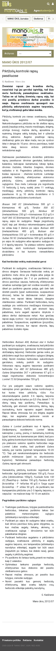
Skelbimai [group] (38, 18)
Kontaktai (38, 640)
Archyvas (9, 53)
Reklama (27, 640)
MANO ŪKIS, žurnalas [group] (18, 18)
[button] (2, 19)
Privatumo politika (11, 640)
